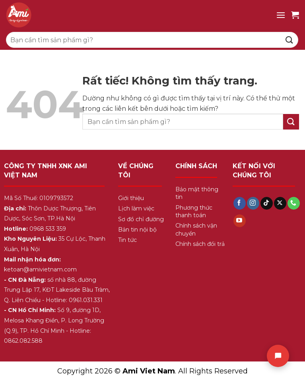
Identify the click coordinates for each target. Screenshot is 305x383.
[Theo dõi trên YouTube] (239, 220)
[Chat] (278, 356)
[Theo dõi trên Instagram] (253, 203)
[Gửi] (289, 39)
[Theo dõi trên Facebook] (239, 203)
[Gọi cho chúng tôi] (294, 203)
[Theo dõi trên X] (280, 203)
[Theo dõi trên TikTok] (266, 203)
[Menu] (281, 15)
